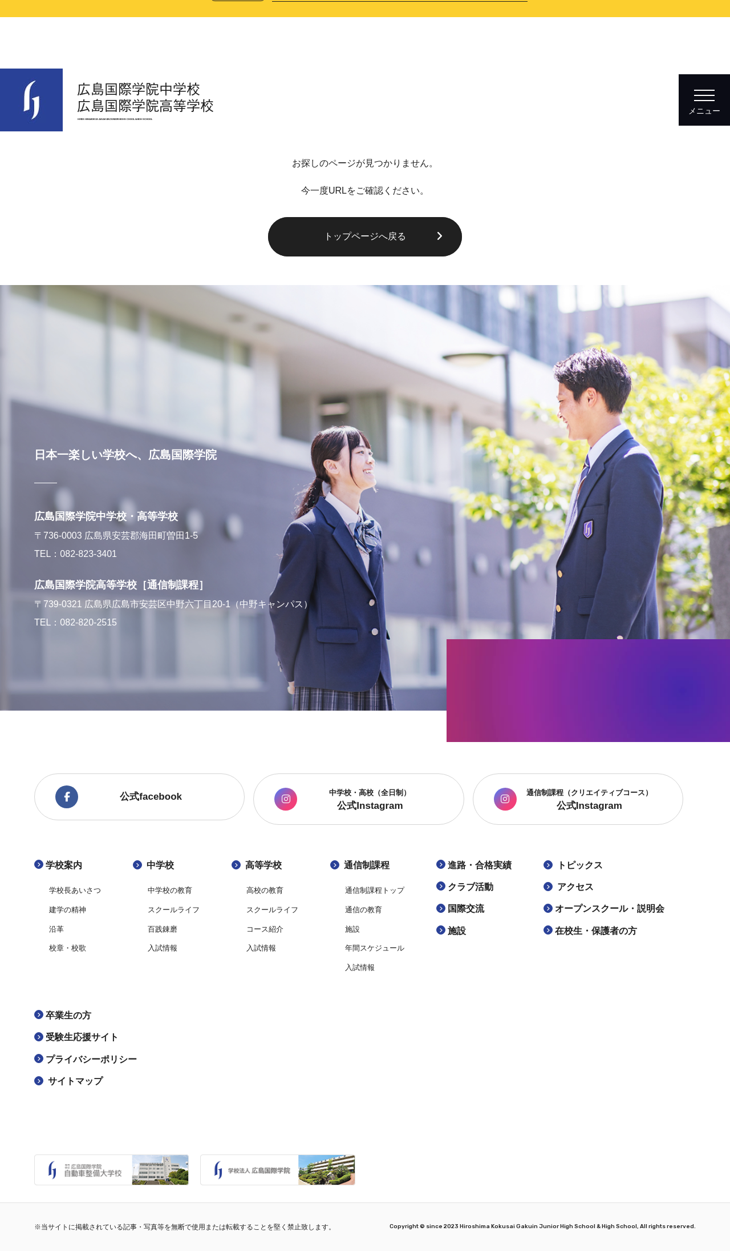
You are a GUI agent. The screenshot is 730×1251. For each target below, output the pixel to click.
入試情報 (162, 948)
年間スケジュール (374, 948)
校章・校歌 (67, 948)
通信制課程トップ (374, 890)
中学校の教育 (170, 890)
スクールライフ (174, 909)
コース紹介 (264, 929)
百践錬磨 (162, 929)
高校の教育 (264, 890)
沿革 (56, 929)
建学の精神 (67, 909)
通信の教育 (363, 909)
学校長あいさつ (75, 890)
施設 (352, 929)
